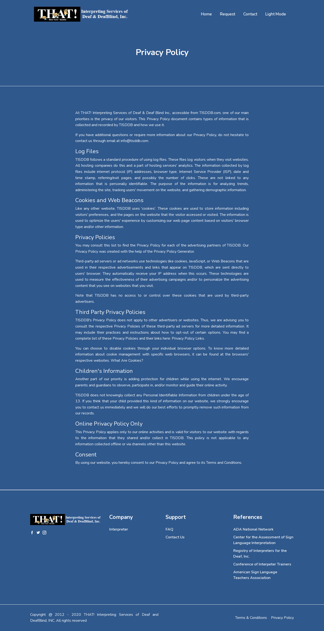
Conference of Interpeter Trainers (262, 564)
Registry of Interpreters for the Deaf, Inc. (260, 553)
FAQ (169, 529)
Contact (250, 14)
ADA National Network (253, 529)
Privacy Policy (282, 617)
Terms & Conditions (251, 617)
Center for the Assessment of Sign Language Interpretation (263, 540)
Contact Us (175, 537)
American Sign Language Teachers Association (255, 574)
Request (227, 14)
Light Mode (275, 14)
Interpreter (118, 529)
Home (206, 14)
